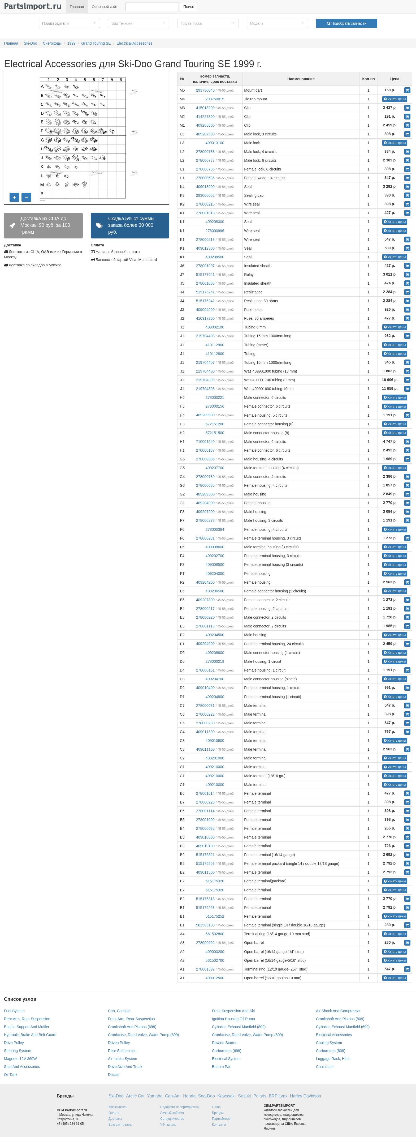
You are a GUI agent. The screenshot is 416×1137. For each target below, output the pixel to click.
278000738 (205, 151)
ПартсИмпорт (222, 1119)
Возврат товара (120, 1124)
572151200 (215, 424)
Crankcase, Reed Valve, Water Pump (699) (143, 1035)
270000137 (205, 450)
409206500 (215, 591)
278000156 (215, 406)
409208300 (215, 222)
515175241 (205, 292)
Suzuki (244, 1096)
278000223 (205, 802)
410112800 (215, 354)
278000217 (205, 608)
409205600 (205, 125)
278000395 (205, 459)
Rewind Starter (224, 1043)
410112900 (215, 345)
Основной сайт (105, 7)
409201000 (215, 758)
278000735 (205, 169)
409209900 (205, 415)
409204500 (215, 635)
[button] (69, 23)
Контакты (219, 1124)
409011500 (205, 872)
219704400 (205, 371)
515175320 (215, 881)
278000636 (205, 178)
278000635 (205, 485)
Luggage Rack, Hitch (333, 1059)
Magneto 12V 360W (20, 1059)
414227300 (205, 116)
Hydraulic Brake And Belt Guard (30, 1035)
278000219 (215, 661)
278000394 (215, 529)
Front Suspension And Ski (233, 1011)
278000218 (205, 239)
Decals (113, 1074)
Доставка (115, 1119)
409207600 (205, 134)
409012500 (215, 978)
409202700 (215, 556)
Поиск (188, 7)
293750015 (215, 99)
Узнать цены (395, 99)
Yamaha (154, 1096)
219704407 (205, 362)
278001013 (205, 213)
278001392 (205, 969)
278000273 (205, 520)
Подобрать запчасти (346, 23)
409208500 (215, 257)
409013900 (205, 187)
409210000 (215, 767)
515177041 (205, 274)
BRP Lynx (278, 1096)
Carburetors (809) (330, 1051)
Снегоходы (52, 43)
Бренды (217, 1113)
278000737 (205, 160)
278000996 (215, 231)
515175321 (205, 855)
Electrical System (226, 1059)
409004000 (205, 309)
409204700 (215, 679)
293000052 (205, 195)
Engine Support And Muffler (26, 1027)
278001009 (205, 820)
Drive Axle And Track (125, 1067)
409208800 (215, 653)
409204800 (215, 697)
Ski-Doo (30, 43)
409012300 (205, 248)
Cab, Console (119, 1011)
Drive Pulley (14, 1043)
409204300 (215, 573)
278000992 (205, 943)
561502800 (215, 934)
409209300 (205, 494)
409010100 (205, 846)
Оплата (114, 1113)
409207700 (215, 468)
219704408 (205, 336)
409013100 (215, 143)
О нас (216, 1107)
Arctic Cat (135, 1096)
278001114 (205, 811)
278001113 (205, 626)
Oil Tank (10, 1074)
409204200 (205, 582)
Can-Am (173, 1096)
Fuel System (14, 1011)
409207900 (205, 512)
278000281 (205, 538)
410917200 (205, 318)
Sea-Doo (206, 1096)
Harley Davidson (305, 1096)
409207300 (205, 600)
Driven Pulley (119, 1043)
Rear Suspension (122, 1051)
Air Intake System (122, 1059)
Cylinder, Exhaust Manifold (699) (343, 1027)
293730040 (205, 90)
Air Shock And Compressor (338, 1011)
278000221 (215, 397)
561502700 (215, 960)
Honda (189, 1096)
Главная (77, 7)
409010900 (215, 740)
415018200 (205, 108)
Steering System (17, 1051)
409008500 (215, 564)
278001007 (205, 266)
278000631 (205, 705)
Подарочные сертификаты (179, 1107)
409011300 (205, 732)
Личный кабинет (172, 1113)
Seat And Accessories (22, 1067)
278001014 (205, 793)
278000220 (205, 617)
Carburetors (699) (226, 1051)
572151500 (215, 433)
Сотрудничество (172, 1119)
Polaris (259, 1096)
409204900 (205, 503)
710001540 (205, 441)
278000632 (205, 828)
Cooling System (329, 1043)
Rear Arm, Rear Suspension (27, 1019)
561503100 (205, 925)
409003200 (215, 952)
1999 (71, 43)
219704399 (205, 380)
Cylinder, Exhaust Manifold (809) (239, 1027)
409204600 (205, 644)
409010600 (205, 837)
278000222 (205, 714)
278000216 (205, 204)
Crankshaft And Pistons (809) (340, 1019)
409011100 (205, 749)
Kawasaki (226, 1096)
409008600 (215, 547)
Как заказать (118, 1107)
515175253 (205, 863)
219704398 (205, 389)
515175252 (215, 916)
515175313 (205, 899)
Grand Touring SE (96, 43)
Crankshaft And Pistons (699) (132, 1027)
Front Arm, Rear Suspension (131, 1019)
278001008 (205, 283)
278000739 (205, 477)
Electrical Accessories (134, 43)
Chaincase (324, 1067)
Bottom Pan (221, 1067)
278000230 (205, 723)
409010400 (205, 688)
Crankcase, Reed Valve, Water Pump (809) (247, 1035)
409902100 (215, 327)
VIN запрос (168, 1124)
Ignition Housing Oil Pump (233, 1019)
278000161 (205, 670)
